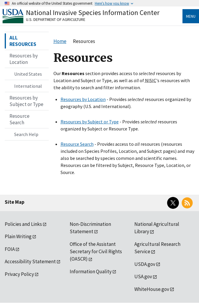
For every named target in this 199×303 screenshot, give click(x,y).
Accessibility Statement (30, 261)
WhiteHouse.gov (151, 289)
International (28, 86)
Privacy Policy (19, 274)
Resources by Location (83, 99)
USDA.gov (144, 264)
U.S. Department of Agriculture (55, 19)
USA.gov (143, 276)
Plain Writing (18, 236)
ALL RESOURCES (22, 40)
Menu (190, 16)
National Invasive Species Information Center (92, 12)
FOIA (10, 249)
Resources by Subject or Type (90, 122)
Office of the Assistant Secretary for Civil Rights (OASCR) (96, 251)
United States (28, 74)
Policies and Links (23, 224)
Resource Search (77, 144)
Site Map (15, 202)
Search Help (26, 134)
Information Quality (91, 271)
